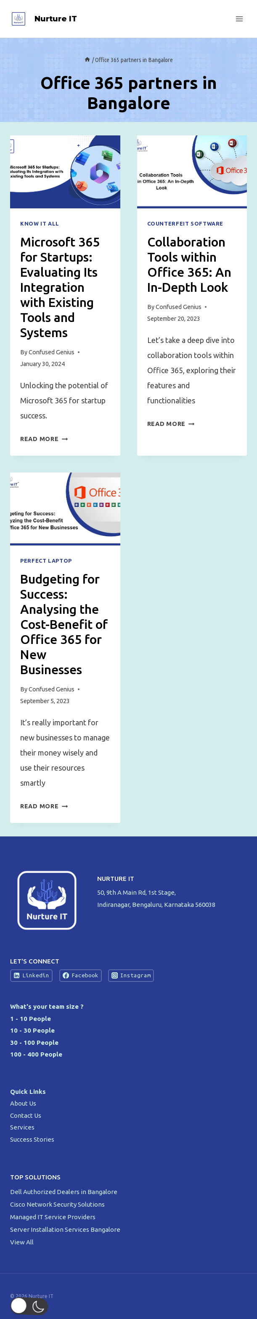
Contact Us (25, 1115)
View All (22, 1242)
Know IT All (39, 223)
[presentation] (65, 171)
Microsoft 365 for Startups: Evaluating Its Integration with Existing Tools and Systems (60, 287)
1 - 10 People (30, 1018)
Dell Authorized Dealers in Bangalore (64, 1191)
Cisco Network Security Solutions (58, 1204)
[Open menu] (239, 18)
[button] (23, 1306)
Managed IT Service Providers (53, 1216)
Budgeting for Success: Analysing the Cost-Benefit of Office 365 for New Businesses (64, 624)
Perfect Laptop (46, 560)
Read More (44, 439)
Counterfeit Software (185, 223)
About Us (23, 1103)
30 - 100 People (34, 1042)
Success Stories (32, 1139)
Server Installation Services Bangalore (66, 1229)
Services (22, 1127)
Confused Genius (51, 352)
